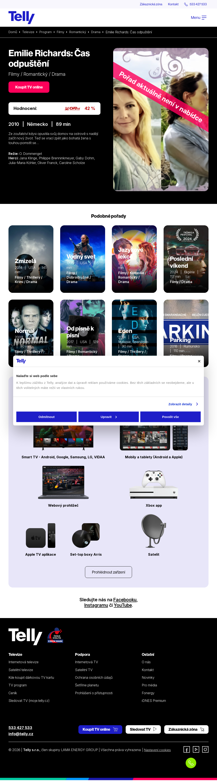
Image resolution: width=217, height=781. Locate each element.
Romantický (81, 32)
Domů (13, 32)
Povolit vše (170, 416)
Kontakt (170, 4)
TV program (17, 686)
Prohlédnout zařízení (108, 572)
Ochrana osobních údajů (94, 678)
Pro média (149, 686)
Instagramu (96, 606)
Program (47, 32)
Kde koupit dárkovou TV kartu (31, 678)
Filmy (63, 32)
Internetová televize (23, 663)
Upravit (109, 416)
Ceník (12, 694)
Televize (29, 32)
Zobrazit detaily (180, 404)
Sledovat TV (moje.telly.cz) (29, 701)
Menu (198, 17)
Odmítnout (47, 416)
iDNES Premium (154, 701)
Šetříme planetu (87, 686)
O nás (146, 663)
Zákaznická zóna (147, 4)
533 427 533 (20, 728)
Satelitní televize (20, 671)
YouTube (123, 606)
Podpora (82, 655)
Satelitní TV (84, 671)
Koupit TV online (29, 87)
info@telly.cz (20, 734)
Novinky (148, 678)
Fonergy (148, 694)
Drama (100, 32)
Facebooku (125, 600)
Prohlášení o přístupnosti (94, 694)
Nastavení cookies (158, 751)
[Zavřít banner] (199, 361)
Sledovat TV (143, 730)
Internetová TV (86, 663)
